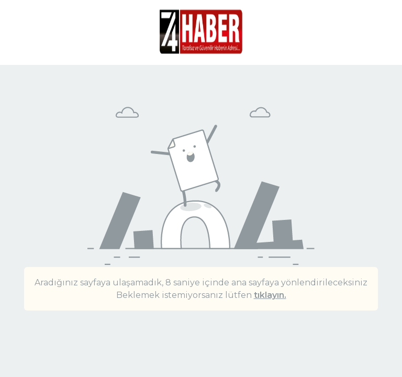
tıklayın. (270, 295)
